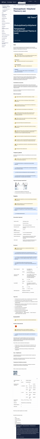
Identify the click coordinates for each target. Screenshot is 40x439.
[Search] (22, 3)
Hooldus (3, 30)
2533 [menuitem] (35, 1)
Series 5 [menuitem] (19, 1)
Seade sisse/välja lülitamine (6, 23)
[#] (18, 437)
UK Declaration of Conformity (4, 11)
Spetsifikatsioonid (4, 18)
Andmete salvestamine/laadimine (5, 28)
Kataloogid (3, 39)
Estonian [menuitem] (24, 1)
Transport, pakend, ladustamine (4, 15)
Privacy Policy (19, 434)
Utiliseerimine (4, 33)
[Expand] (11, 9)
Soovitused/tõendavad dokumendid (5, 43)
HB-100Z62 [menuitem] (30, 1)
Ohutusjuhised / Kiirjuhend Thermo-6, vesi (6, 7)
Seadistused (3, 26)
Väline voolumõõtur (4, 36)
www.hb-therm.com (24, 79)
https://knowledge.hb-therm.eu (28, 77)
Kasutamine (3, 21)
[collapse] (11, 5)
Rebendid (3, 31)
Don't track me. (22, 437)
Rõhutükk (3, 46)
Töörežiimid (3, 24)
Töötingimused (4, 16)
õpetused (3, 41)
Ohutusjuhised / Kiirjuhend (5, 5)
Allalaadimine (4, 45)
